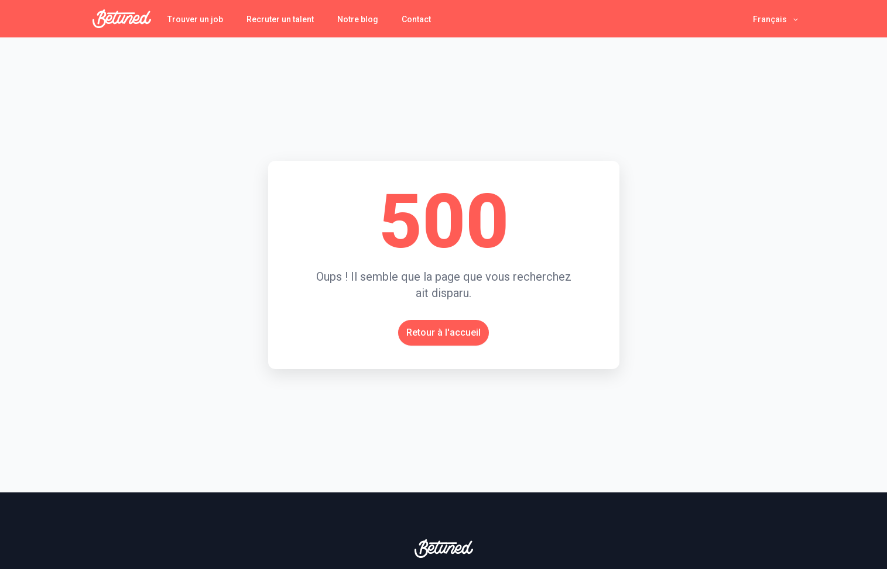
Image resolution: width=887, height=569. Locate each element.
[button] (776, 19)
